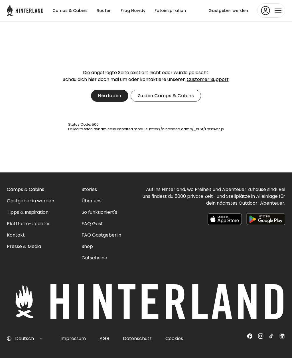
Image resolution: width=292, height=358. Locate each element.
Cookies (174, 338)
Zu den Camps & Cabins (166, 95)
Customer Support (208, 79)
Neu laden (109, 95)
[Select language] (29, 338)
